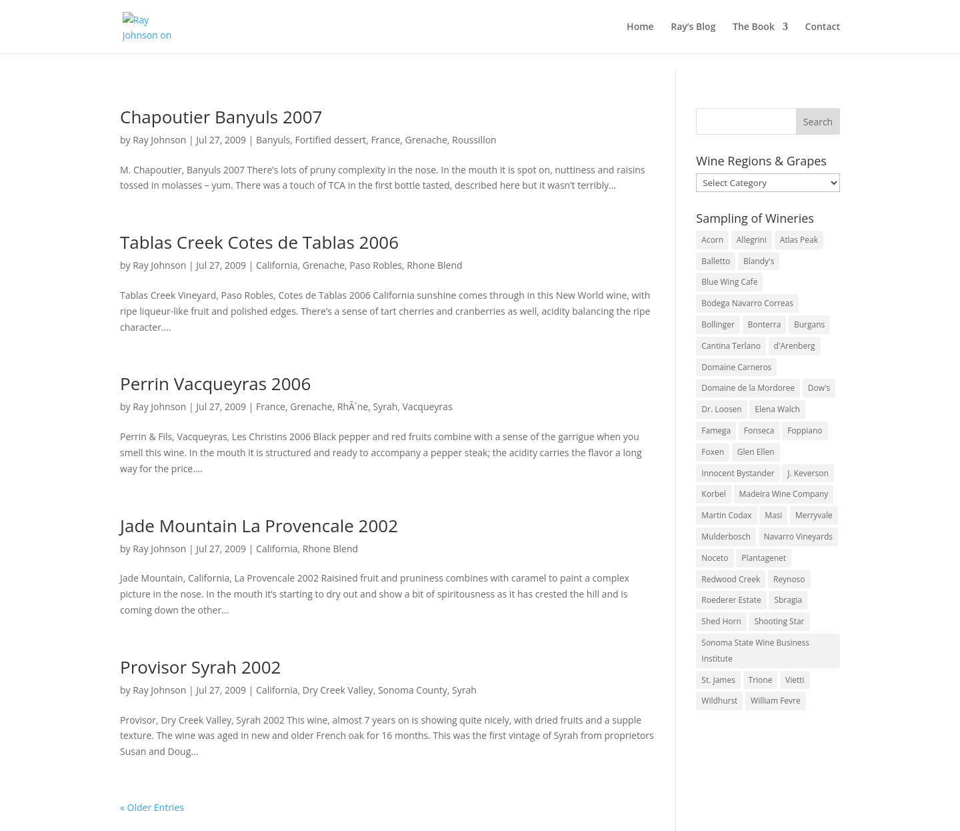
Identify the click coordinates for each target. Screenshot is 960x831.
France (385, 139)
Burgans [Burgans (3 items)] (809, 324)
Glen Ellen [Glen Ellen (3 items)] (756, 452)
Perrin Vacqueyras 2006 (215, 383)
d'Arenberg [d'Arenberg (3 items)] (794, 345)
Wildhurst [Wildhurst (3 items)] (719, 700)
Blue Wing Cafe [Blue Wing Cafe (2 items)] (729, 281)
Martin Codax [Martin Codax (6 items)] (726, 515)
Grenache (426, 139)
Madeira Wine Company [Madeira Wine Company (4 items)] (784, 494)
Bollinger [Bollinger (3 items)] (718, 324)
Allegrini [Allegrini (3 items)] (752, 239)
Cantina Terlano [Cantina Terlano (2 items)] (731, 345)
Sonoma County (412, 690)
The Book (754, 27)
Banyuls (273, 139)
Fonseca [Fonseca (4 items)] (759, 430)
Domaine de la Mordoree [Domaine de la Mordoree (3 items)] (748, 387)
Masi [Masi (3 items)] (773, 515)
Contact (822, 27)
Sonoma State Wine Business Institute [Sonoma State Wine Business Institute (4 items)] (755, 650)
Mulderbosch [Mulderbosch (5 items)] (726, 536)
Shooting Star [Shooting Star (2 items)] (779, 621)
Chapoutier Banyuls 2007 (221, 117)
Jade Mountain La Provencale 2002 (259, 526)
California (276, 265)
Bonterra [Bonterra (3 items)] (764, 324)
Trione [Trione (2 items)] (761, 680)
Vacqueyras (428, 406)
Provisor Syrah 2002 (200, 667)
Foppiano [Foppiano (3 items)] (804, 430)
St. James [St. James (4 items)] (718, 680)
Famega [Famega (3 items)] (716, 430)
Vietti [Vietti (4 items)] (795, 680)
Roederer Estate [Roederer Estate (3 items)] (731, 600)
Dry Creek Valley (338, 690)
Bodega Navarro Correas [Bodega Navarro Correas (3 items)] (747, 303)
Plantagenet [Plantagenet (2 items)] (763, 558)
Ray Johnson (159, 139)
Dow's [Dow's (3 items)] (819, 387)
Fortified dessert (331, 139)
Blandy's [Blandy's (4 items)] (759, 261)
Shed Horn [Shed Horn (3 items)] (721, 621)
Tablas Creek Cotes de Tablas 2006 (259, 242)
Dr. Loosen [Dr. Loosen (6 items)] (721, 409)
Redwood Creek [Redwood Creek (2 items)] (730, 579)
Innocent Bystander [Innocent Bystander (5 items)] (737, 473)
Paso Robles (375, 265)
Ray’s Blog (693, 27)
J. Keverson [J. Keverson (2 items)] (808, 473)
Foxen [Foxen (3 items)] (712, 452)
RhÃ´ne (352, 406)
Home (640, 27)
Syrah (385, 406)
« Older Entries (152, 807)
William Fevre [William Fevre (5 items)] (776, 700)
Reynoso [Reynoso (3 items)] (789, 579)
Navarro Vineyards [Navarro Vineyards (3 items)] (798, 536)
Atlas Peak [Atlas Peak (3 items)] (799, 239)
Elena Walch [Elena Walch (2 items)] (777, 409)
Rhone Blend (434, 265)
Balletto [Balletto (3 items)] (715, 261)
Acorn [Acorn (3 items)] (712, 239)
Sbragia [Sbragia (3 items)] (788, 600)
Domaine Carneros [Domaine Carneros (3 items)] (736, 367)
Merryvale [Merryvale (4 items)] (814, 515)
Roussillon (474, 139)
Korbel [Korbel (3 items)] (713, 494)
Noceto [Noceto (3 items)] (714, 558)
